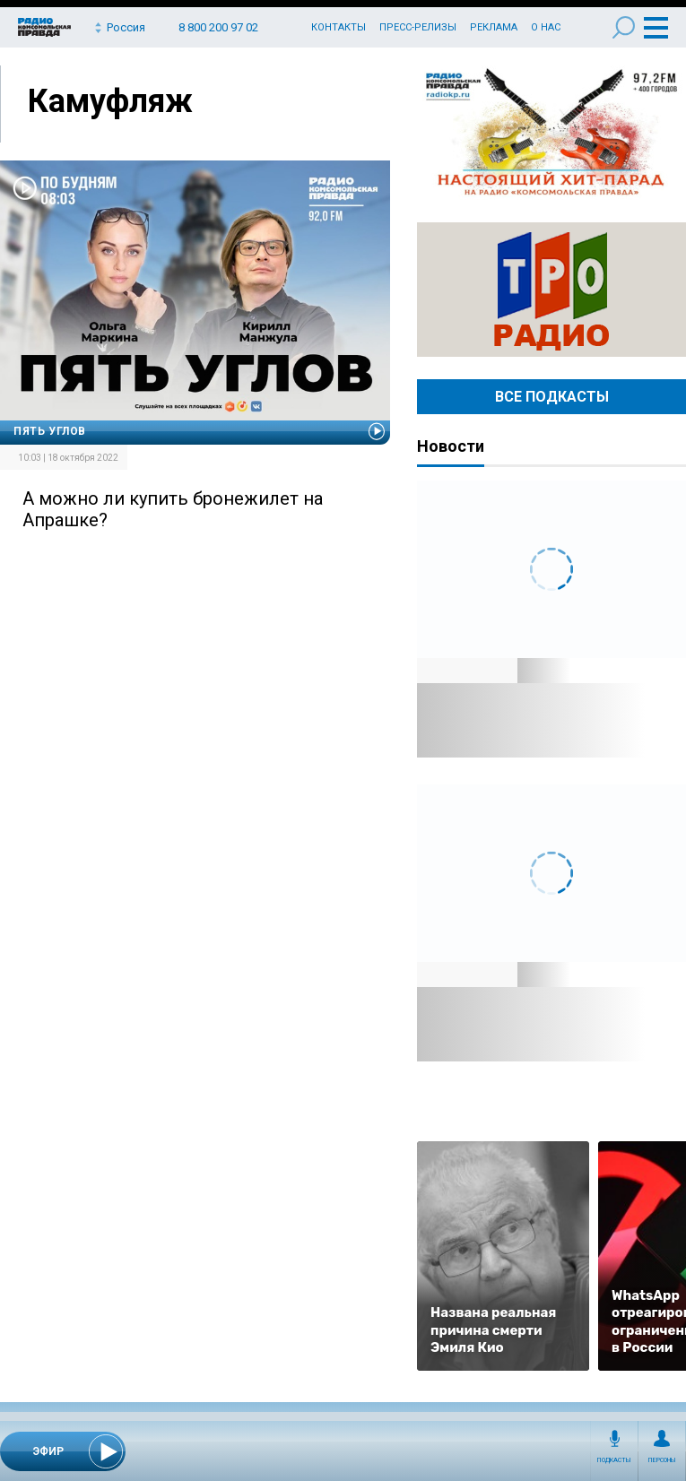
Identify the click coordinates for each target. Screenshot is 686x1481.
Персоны (662, 1460)
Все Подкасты (552, 396)
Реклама (493, 27)
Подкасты (614, 1460)
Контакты (338, 27)
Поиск (623, 27)
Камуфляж (110, 101)
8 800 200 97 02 (218, 27)
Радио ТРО (551, 289)
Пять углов (49, 431)
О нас (545, 27)
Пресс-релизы (417, 27)
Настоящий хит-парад (551, 132)
